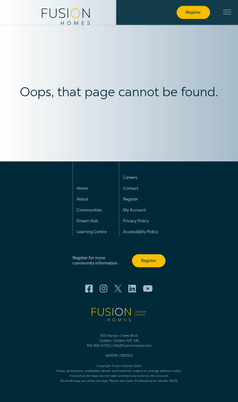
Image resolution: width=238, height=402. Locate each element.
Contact (130, 189)
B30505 (127, 356)
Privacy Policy (136, 221)
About (82, 199)
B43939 (112, 356)
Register (130, 199)
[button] (227, 12)
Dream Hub (87, 221)
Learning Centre (92, 232)
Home (82, 189)
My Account (134, 210)
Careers (130, 178)
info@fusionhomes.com (132, 346)
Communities (89, 210)
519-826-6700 (98, 346)
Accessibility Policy (140, 232)
